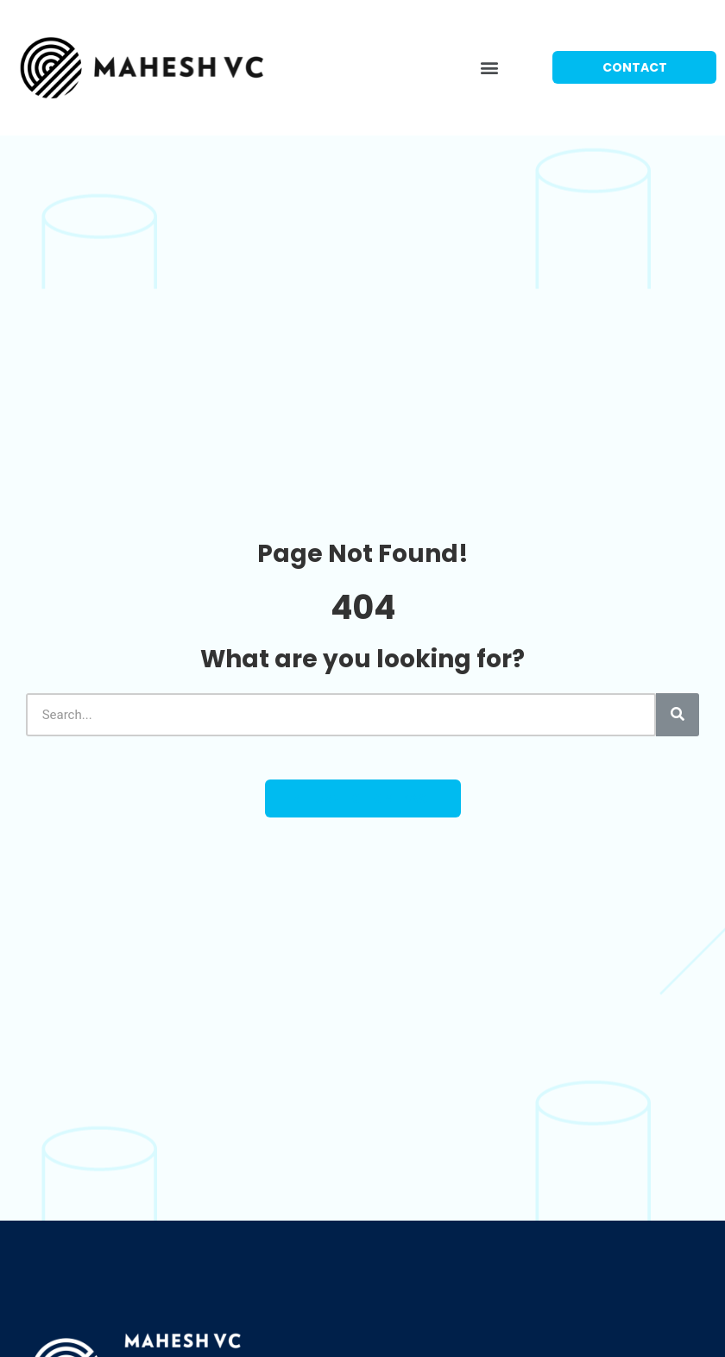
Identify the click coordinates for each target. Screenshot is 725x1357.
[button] (490, 68)
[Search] (677, 714)
